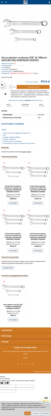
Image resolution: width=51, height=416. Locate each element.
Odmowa (36, 413)
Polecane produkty (9, 156)
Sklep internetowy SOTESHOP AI (42, 371)
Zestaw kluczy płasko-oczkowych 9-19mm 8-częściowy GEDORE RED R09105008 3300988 (38, 189)
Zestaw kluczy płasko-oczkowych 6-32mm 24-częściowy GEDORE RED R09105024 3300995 (38, 236)
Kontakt (5, 341)
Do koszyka (13, 203)
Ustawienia (45, 413)
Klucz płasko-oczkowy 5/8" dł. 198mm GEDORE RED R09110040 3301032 (13, 306)
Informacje (25, 336)
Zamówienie (25, 330)
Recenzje (5, 147)
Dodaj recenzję (26, 152)
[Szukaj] (6, 2)
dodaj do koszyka (33, 87)
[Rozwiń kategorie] (2, 2)
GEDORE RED (13, 69)
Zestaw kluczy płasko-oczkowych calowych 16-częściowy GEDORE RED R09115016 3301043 (13, 189)
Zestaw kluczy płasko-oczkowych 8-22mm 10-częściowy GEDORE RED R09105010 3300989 (13, 236)
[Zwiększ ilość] (3, 87)
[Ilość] (7, 87)
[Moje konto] (49, 2)
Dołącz (25, 358)
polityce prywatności (8, 409)
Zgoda (27, 413)
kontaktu (28, 100)
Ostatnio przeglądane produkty (14, 275)
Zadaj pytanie (8, 268)
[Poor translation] (7, 383)
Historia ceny (6, 77)
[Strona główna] (25, 2)
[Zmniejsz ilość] (11, 87)
